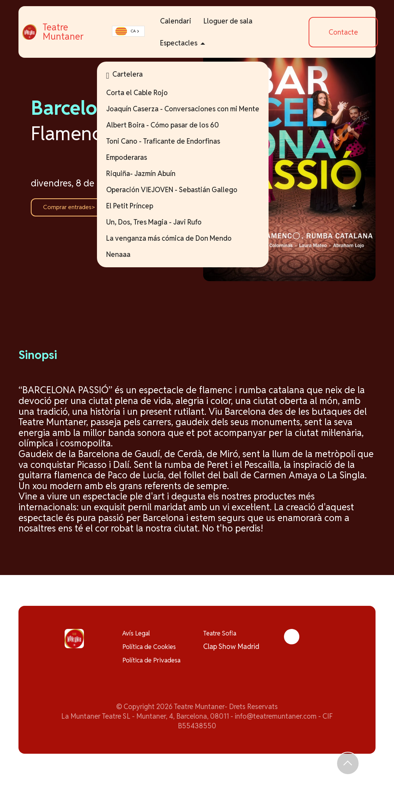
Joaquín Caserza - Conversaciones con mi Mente (190, 108)
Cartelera (132, 75)
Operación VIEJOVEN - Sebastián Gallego (179, 189)
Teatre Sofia (221, 633)
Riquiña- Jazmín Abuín (149, 173)
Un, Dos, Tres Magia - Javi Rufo (162, 222)
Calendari (184, 21)
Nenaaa (126, 254)
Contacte (346, 32)
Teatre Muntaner (84, 32)
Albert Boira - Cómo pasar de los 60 (170, 125)
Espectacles (187, 43)
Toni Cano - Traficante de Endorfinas (171, 141)
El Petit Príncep (137, 205)
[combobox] (137, 31)
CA (135, 31)
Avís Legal (138, 633)
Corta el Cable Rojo (145, 92)
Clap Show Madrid (231, 648)
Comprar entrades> (73, 207)
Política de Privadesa (154, 662)
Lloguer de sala (236, 21)
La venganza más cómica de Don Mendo (177, 238)
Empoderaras (134, 157)
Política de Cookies (151, 648)
